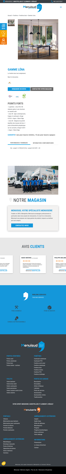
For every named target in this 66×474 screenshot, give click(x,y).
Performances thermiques (19, 143)
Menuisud (16, 470)
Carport (36, 419)
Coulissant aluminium (40, 359)
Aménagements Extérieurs (45, 416)
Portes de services (39, 390)
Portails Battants (8, 428)
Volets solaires (11, 393)
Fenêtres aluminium (39, 365)
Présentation (37, 442)
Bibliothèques (7, 442)
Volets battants (11, 381)
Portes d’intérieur (8, 446)
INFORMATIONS (39, 440)
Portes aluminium (11, 361)
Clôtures (5, 419)
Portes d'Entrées (13, 356)
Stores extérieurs (39, 432)
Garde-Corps (37, 421)
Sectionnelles (38, 393)
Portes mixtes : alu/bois (13, 365)
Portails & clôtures (8, 425)
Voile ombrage (38, 434)
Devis (3, 28)
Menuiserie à (21, 1)
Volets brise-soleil (12, 384)
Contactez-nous (22, 225)
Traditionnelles (38, 397)
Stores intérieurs (7, 450)
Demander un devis (19, 89)
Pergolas (36, 428)
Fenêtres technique (39, 374)
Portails (6, 416)
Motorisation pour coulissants (11, 423)
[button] (4, 463)
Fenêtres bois (23, 15)
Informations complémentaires (43, 143)
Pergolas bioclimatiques (41, 430)
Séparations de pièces (9, 448)
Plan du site (34, 470)
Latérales (36, 388)
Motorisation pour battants (10, 421)
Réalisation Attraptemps (45, 470)
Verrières (5, 453)
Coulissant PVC (38, 361)
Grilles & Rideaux (38, 386)
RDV (3, 36)
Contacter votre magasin (42, 89)
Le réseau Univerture (40, 445)
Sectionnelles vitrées (40, 395)
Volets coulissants (12, 386)
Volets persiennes (12, 388)
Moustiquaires (38, 425)
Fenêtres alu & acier (39, 363)
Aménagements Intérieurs (13, 439)
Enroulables (37, 384)
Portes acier (10, 359)
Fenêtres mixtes (38, 370)
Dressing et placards (9, 444)
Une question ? (58, 1)
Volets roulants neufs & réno (14, 390)
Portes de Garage (41, 379)
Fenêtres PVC (38, 372)
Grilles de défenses (39, 423)
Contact (36, 447)
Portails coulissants (8, 430)
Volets (9, 379)
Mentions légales (25, 470)
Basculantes (37, 381)
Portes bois (10, 363)
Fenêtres (15, 15)
